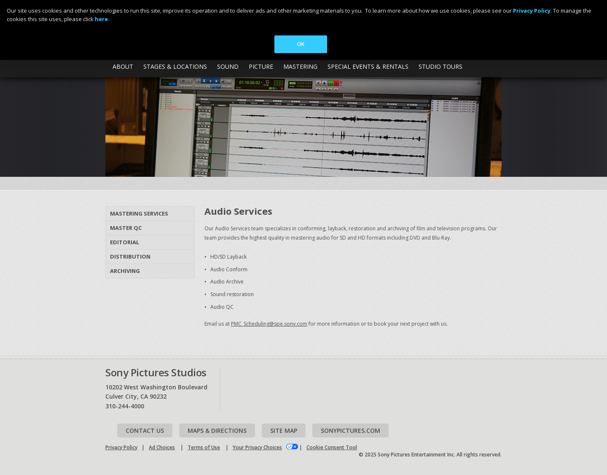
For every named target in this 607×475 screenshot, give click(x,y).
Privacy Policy (121, 447)
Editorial (124, 242)
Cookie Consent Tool (331, 447)
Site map (283, 430)
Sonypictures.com (350, 430)
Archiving (125, 271)
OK (300, 44)
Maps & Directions (217, 430)
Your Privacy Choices (257, 447)
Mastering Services (139, 213)
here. (102, 19)
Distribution (130, 256)
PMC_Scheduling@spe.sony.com (269, 323)
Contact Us (145, 430)
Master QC (126, 228)
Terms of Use (204, 447)
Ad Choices (162, 447)
